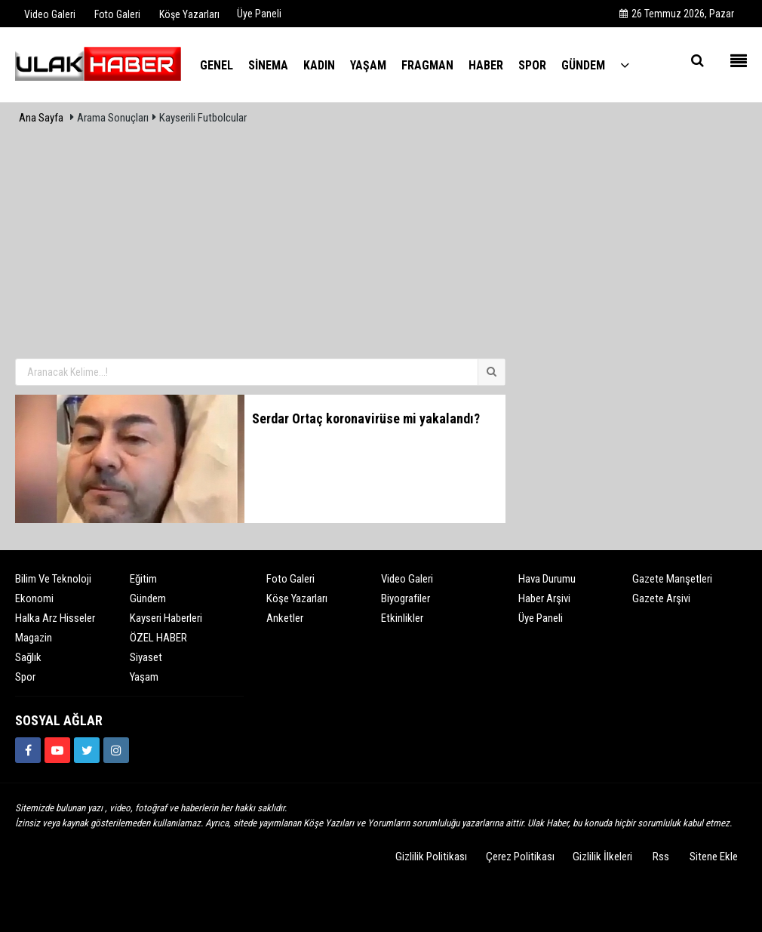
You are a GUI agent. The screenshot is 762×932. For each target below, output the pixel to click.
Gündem (148, 598)
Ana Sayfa (41, 118)
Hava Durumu (547, 579)
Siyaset (146, 657)
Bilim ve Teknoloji (53, 579)
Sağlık (28, 657)
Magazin (33, 637)
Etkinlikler (402, 618)
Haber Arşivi (544, 598)
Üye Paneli (259, 14)
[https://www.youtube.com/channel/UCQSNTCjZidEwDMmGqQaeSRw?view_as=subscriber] (57, 750)
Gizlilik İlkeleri (602, 856)
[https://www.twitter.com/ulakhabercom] (87, 750)
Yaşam (144, 677)
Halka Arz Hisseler (55, 618)
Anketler (284, 618)
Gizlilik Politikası (431, 856)
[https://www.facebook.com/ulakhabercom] (28, 750)
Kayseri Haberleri (166, 618)
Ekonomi (34, 598)
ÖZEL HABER (158, 637)
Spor (25, 677)
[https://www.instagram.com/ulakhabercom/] (116, 750)
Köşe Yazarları (296, 598)
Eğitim (143, 579)
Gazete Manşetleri (672, 579)
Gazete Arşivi (661, 598)
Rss (661, 856)
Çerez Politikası (520, 856)
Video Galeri (407, 579)
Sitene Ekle (714, 856)
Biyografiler (405, 598)
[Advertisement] (381, 243)
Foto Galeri (290, 579)
